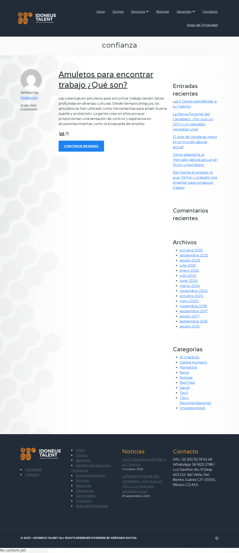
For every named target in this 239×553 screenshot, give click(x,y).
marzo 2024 (190, 286)
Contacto (210, 12)
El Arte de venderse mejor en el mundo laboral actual (195, 142)
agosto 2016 (189, 326)
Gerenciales (86, 496)
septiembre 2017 (194, 311)
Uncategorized (192, 408)
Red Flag (187, 383)
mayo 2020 (189, 301)
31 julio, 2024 (28, 105)
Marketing (188, 367)
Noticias (162, 12)
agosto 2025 (190, 260)
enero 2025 (189, 271)
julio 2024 (188, 276)
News (184, 372)
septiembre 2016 (193, 321)
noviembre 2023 (193, 291)
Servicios (138, 12)
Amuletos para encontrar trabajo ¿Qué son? (106, 79)
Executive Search (91, 475)
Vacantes (184, 12)
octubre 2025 (191, 250)
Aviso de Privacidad (202, 25)
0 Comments (29, 108)
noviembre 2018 (193, 306)
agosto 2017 (190, 316)
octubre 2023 (191, 296)
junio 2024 (189, 281)
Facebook (33, 470)
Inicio (100, 12)
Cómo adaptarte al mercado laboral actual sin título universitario (195, 160)
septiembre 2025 (194, 255)
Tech (184, 393)
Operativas (85, 491)
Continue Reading (81, 146)
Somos (118, 12)
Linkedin (32, 475)
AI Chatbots (189, 357)
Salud (185, 388)
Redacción (29, 98)
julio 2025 (188, 265)
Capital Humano (193, 362)
